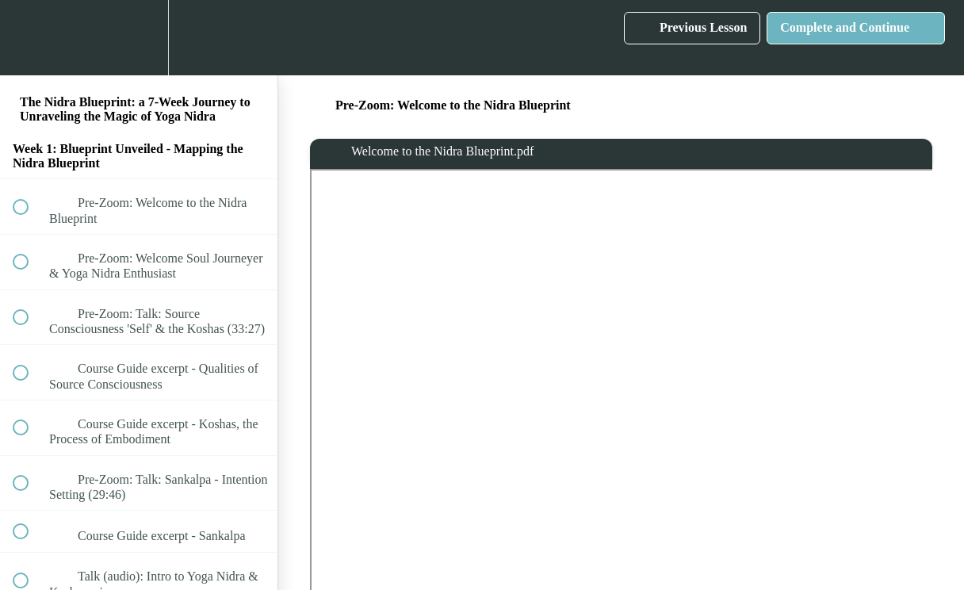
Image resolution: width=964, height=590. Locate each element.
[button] (29, 37)
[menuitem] (138, 37)
